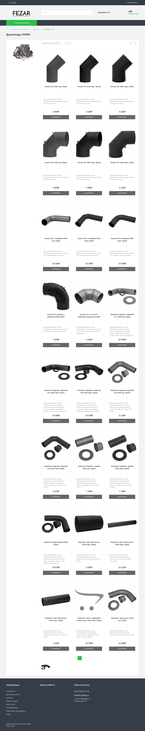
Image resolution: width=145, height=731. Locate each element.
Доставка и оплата (13, 694)
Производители (12, 708)
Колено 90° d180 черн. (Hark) (122, 162)
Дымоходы (36, 29)
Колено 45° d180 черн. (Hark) (122, 86)
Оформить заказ (133, 13)
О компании (10, 691)
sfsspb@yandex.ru (81, 695)
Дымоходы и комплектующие (20, 29)
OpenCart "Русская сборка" (22, 724)
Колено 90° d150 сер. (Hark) (56, 162)
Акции (8, 714)
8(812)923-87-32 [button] (81, 691)
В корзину (55, 117)
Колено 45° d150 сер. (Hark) (56, 86)
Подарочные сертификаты (16, 711)
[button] (12, 2)
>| (98, 658)
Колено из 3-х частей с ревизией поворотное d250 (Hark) (89, 317)
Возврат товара (12, 701)
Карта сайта (10, 704)
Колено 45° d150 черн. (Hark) (89, 86)
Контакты (9, 698)
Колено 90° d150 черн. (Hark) (89, 162)
